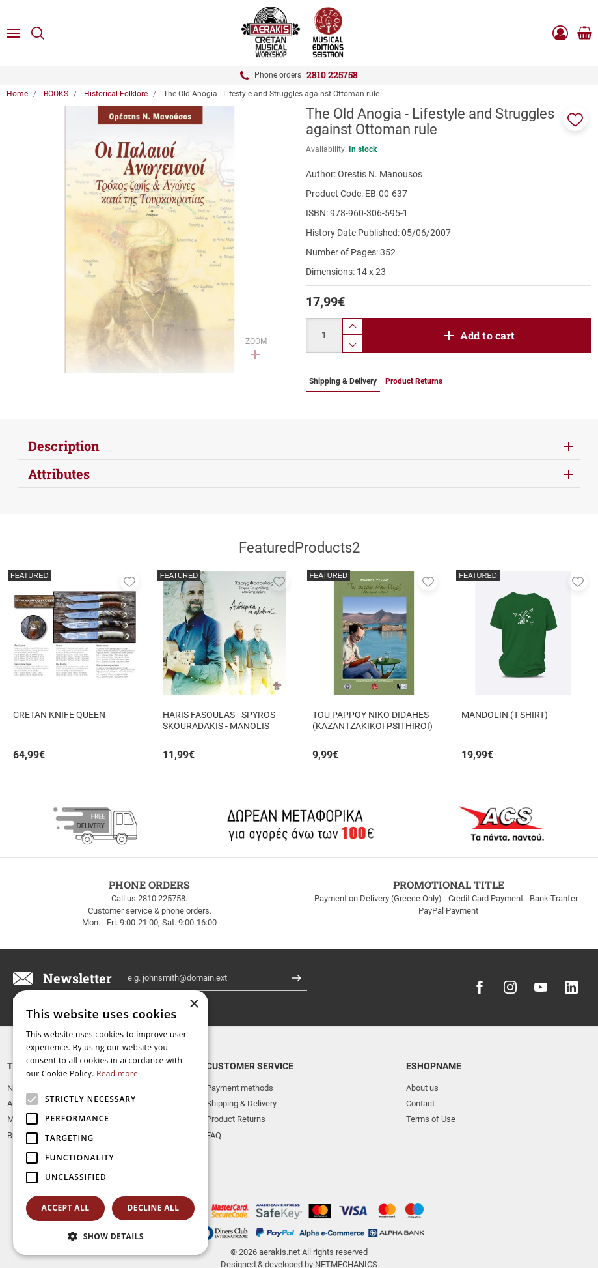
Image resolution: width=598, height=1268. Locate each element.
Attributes (59, 473)
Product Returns (235, 1119)
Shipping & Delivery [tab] (343, 381)
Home (17, 93)
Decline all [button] (154, 1207)
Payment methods (239, 1088)
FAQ (213, 1135)
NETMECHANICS (346, 1217)
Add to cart (487, 335)
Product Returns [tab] (413, 381)
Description (64, 445)
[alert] (110, 1122)
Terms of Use (430, 1119)
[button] (575, 118)
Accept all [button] (66, 1207)
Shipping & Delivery (241, 1103)
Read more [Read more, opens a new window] (117, 1073)
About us (422, 1088)
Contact (420, 1103)
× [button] (193, 1004)
